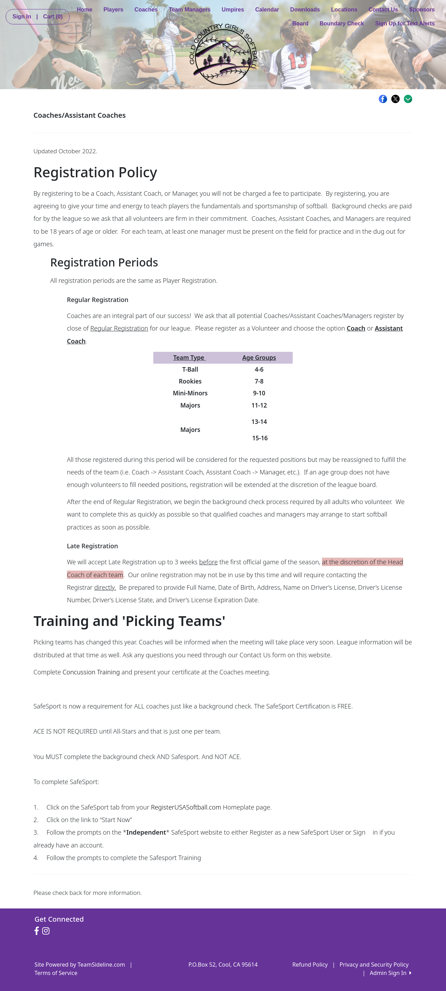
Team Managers (190, 10)
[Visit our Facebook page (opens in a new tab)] (38, 931)
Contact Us (383, 10)
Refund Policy (310, 964)
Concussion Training (91, 672)
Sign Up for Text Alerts (405, 23)
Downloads (305, 10)
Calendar (267, 10)
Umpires (233, 10)
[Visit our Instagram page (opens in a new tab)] (47, 931)
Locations (344, 10)
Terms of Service (55, 973)
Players (113, 10)
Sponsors (422, 10)
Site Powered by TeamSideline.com (79, 964)
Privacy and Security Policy (374, 964)
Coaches (146, 10)
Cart (53, 17)
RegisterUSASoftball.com (186, 807)
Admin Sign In (391, 973)
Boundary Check (342, 23)
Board (300, 23)
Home (84, 10)
